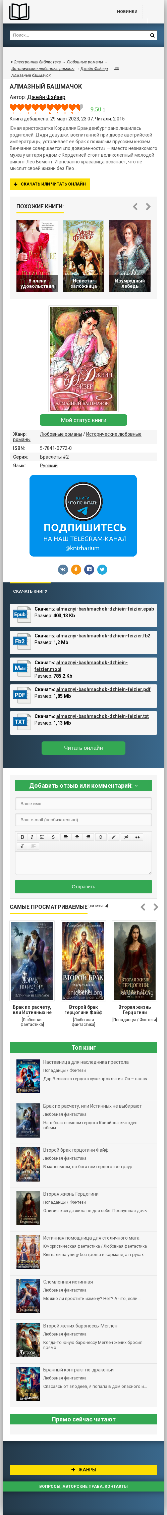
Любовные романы (61, 434)
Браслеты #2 (54, 457)
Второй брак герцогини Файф (83, 1009)
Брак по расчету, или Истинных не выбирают (32, 1010)
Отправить (83, 886)
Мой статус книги (83, 420)
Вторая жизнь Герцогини (134, 1009)
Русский (49, 465)
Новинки (127, 11)
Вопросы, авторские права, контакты (83, 1486)
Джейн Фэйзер (94, 68)
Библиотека (53, 11)
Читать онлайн (83, 748)
